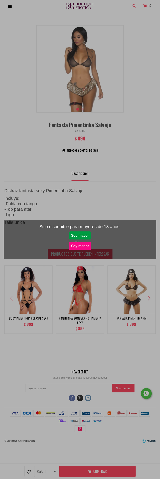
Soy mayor (80, 235)
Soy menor (80, 246)
